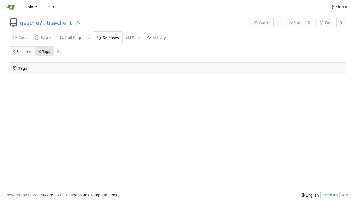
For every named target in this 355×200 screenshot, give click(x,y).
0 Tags (44, 51)
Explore (30, 6)
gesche (29, 23)
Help (49, 6)
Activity (156, 37)
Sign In (340, 6)
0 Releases (22, 51)
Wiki (133, 37)
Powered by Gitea (21, 195)
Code (20, 37)
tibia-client (57, 23)
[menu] (310, 195)
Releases (108, 37)
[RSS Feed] (78, 22)
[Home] (10, 7)
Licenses (330, 195)
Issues (43, 37)
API (345, 195)
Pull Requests (74, 37)
